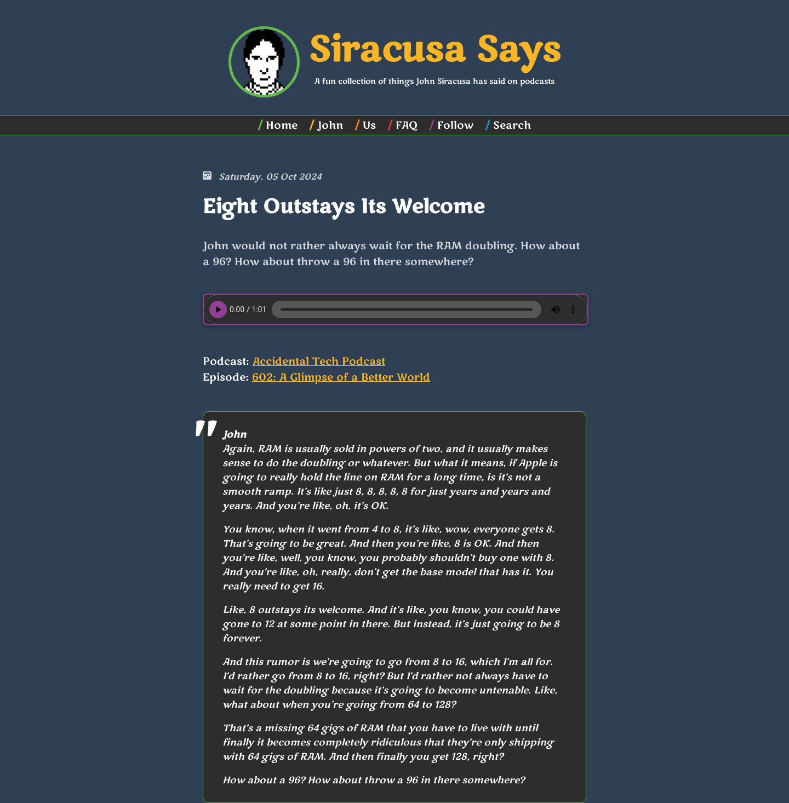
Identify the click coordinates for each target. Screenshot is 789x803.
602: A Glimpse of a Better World (341, 377)
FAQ (407, 125)
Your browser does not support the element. (395, 309)
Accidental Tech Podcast (319, 361)
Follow (455, 125)
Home (282, 125)
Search (512, 125)
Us (369, 125)
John (330, 125)
